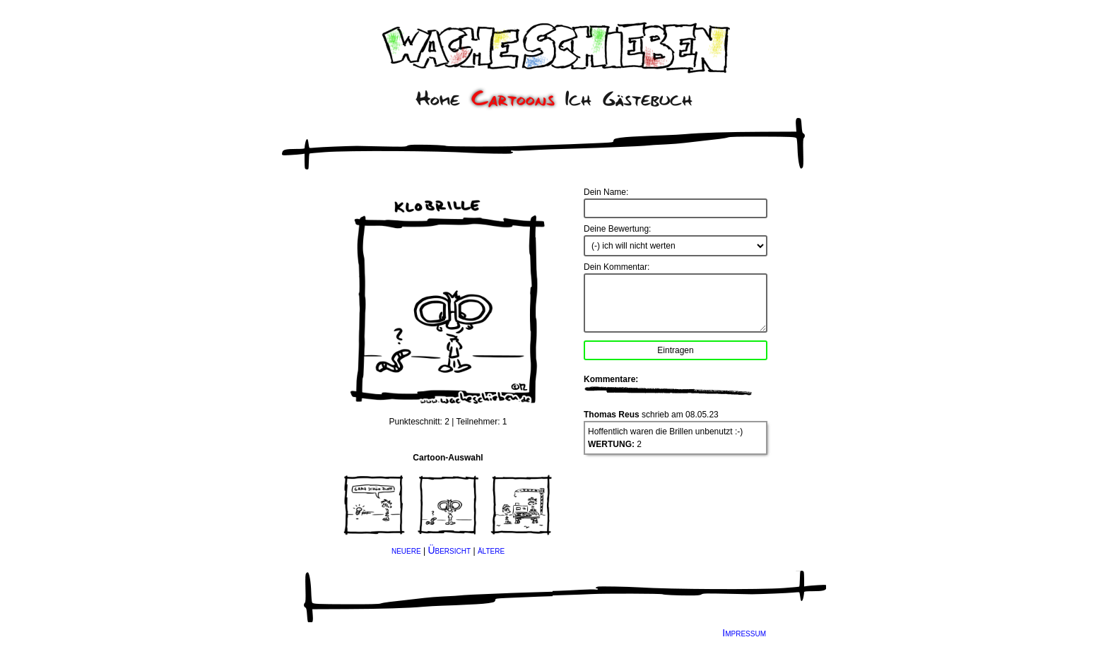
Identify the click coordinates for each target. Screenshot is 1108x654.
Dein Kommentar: (616, 267)
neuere (406, 550)
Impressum (744, 632)
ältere (491, 550)
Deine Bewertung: (617, 229)
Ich (578, 99)
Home (438, 99)
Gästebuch (647, 99)
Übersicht (449, 550)
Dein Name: (606, 192)
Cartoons (513, 99)
